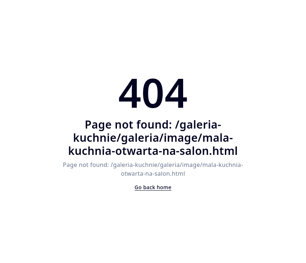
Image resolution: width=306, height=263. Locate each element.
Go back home (153, 187)
